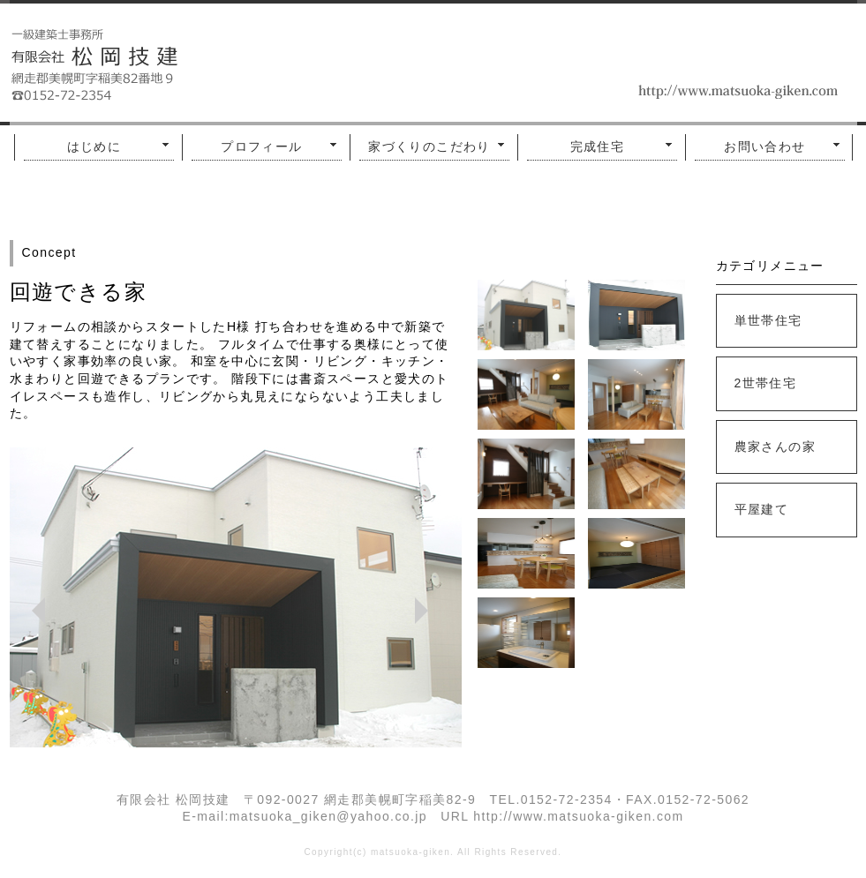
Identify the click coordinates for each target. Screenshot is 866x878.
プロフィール (261, 146)
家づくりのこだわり (429, 146)
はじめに (94, 146)
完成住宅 (597, 146)
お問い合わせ (764, 146)
